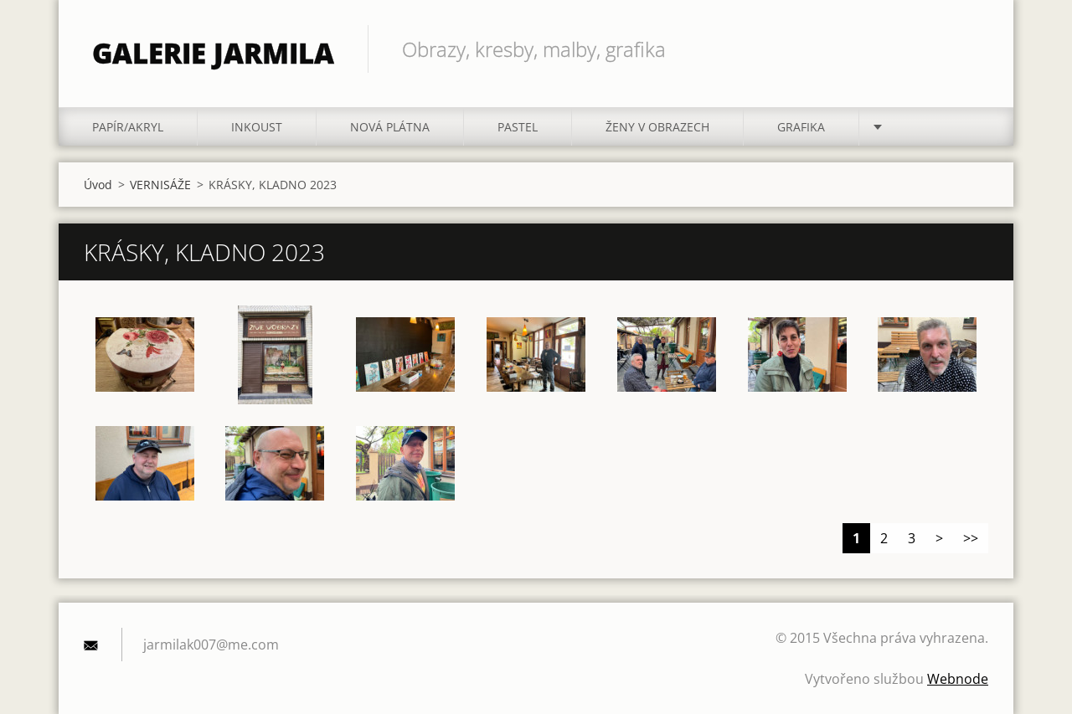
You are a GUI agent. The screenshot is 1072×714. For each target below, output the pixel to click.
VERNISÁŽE (160, 185)
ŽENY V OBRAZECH (657, 127)
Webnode (957, 679)
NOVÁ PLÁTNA (390, 127)
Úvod (98, 185)
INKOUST (256, 127)
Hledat (970, 48)
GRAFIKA (801, 127)
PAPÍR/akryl (127, 127)
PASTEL (517, 127)
